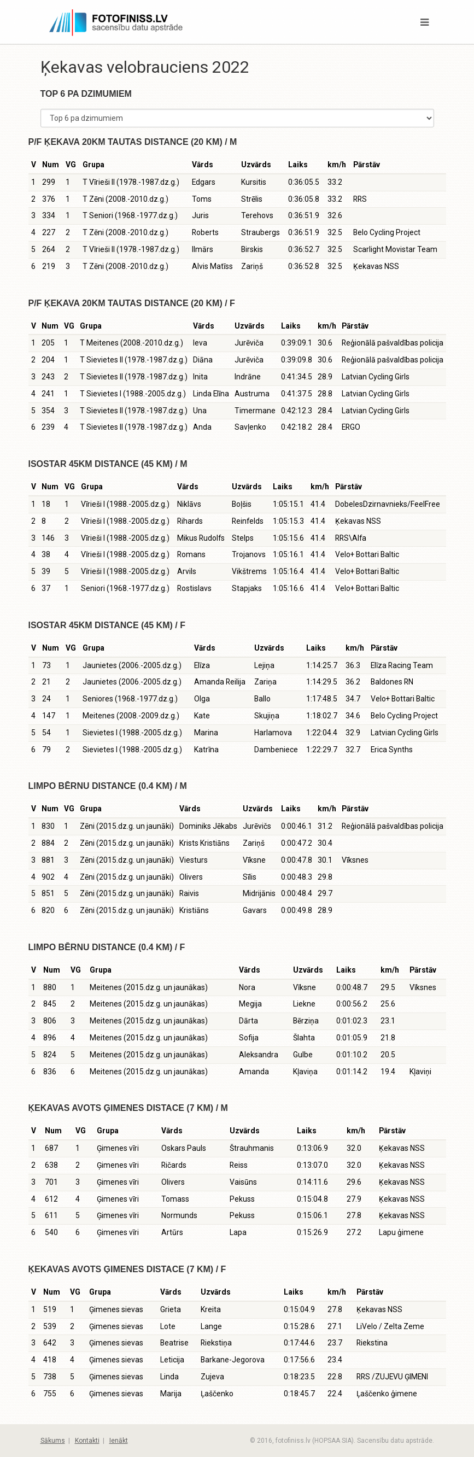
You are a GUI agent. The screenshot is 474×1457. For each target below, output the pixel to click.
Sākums (52, 1440)
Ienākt (118, 1440)
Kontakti (87, 1440)
